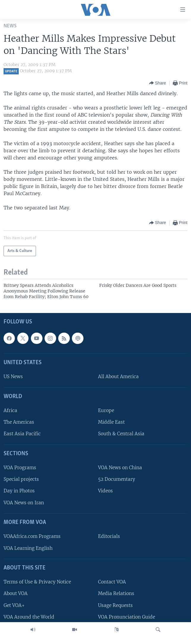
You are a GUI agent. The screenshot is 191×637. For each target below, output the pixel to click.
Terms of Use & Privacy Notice (37, 582)
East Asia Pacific (22, 433)
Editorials (109, 536)
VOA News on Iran (24, 502)
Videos (105, 491)
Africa (10, 410)
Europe (106, 410)
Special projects (21, 479)
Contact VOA (112, 582)
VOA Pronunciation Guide (126, 617)
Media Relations (116, 593)
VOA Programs (20, 467)
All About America (118, 376)
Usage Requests (115, 605)
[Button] (157, 83)
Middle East (111, 422)
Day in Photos (19, 491)
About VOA (16, 593)
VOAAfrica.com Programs (32, 536)
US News (13, 376)
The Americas (19, 422)
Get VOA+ (14, 605)
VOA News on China (120, 467)
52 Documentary (116, 479)
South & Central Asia (121, 433)
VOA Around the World (29, 617)
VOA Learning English (28, 548)
